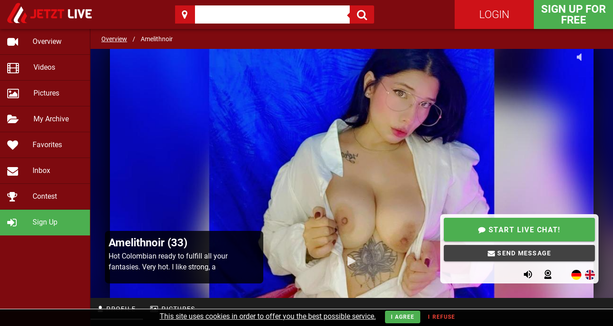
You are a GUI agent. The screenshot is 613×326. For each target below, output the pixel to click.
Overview (114, 39)
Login (494, 14)
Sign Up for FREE (573, 14)
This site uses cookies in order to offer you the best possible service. (268, 316)
